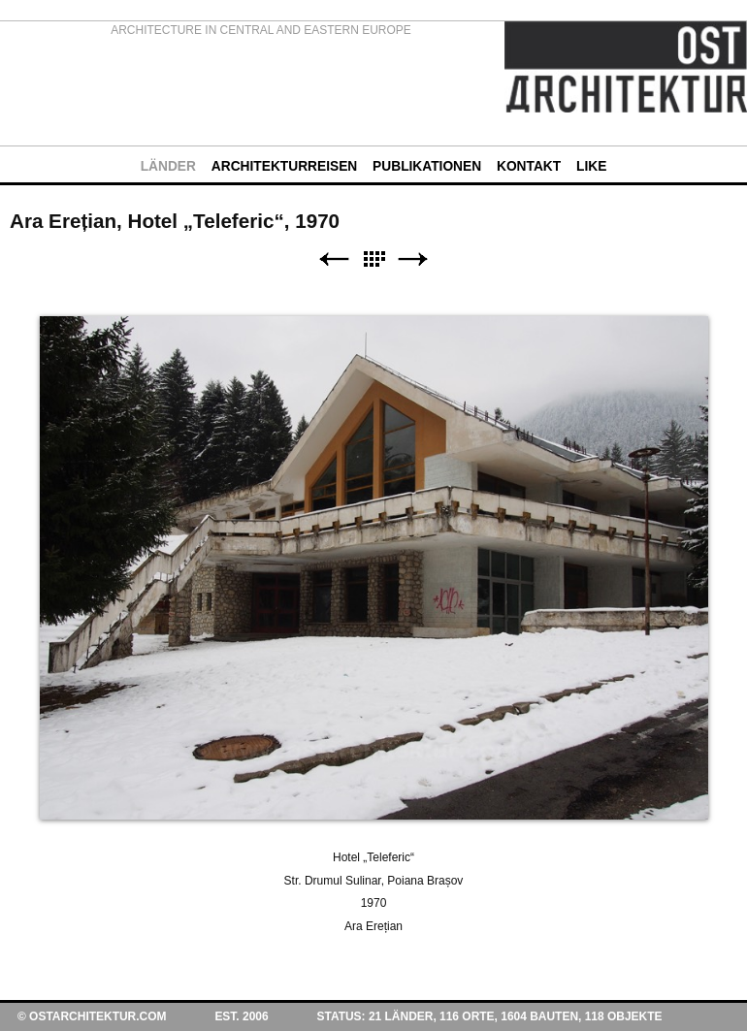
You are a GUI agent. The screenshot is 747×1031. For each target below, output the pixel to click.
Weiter (413, 259)
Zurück (333, 259)
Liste (373, 259)
